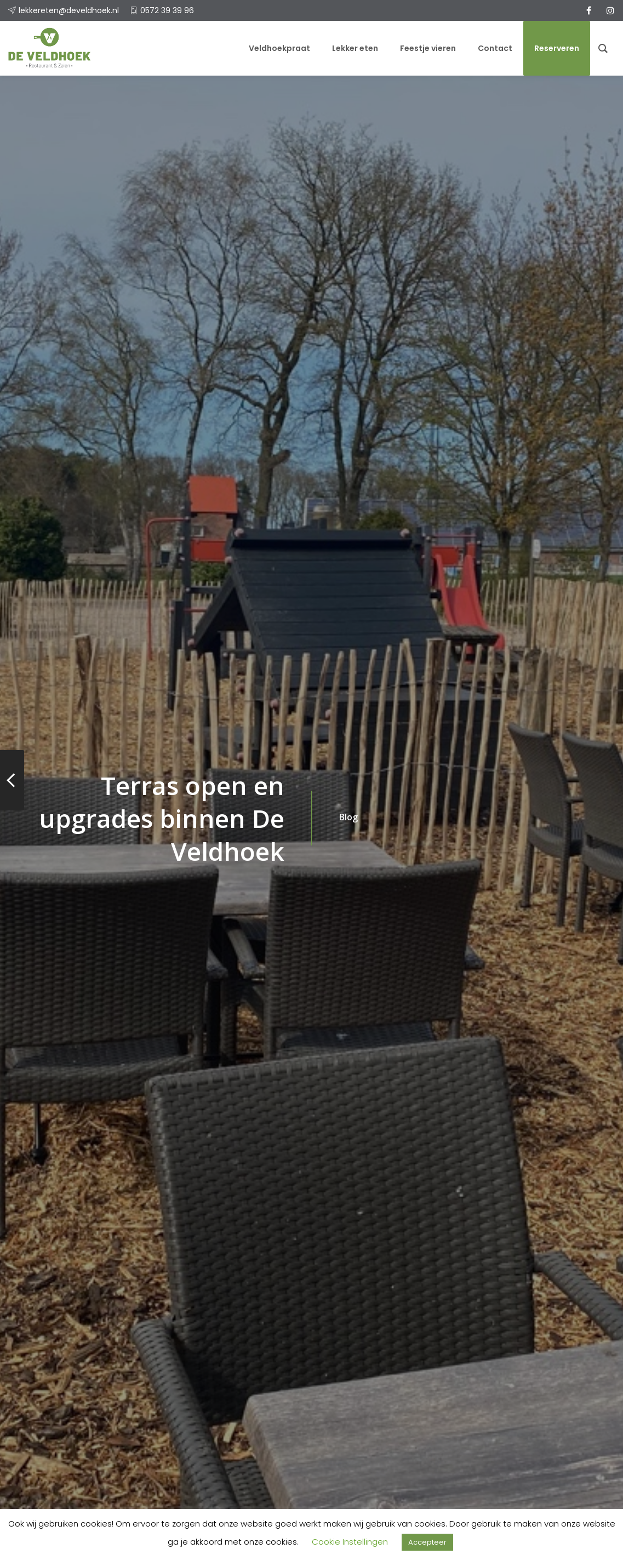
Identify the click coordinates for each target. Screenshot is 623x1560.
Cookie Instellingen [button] (350, 1541)
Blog (348, 817)
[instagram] (610, 10)
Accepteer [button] (427, 1542)
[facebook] (588, 10)
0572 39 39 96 (167, 10)
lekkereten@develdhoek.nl (69, 10)
